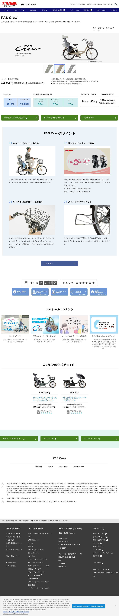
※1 (27, 96)
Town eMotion (63, 535)
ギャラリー (98, 543)
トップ (6, 10)
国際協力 (31, 581)
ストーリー (98, 546)
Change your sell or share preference (15, 614)
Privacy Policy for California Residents (16, 612)
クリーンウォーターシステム (38, 578)
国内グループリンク (101, 566)
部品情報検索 (11, 559)
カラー (82, 28)
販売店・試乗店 (59, 10)
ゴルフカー (32, 552)
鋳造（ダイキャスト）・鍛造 (38, 562)
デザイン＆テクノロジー (103, 549)
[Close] (115, 605)
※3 (113, 91)
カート (8, 543)
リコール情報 (81, 4)
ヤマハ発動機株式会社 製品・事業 (11, 517)
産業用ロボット (34, 536)
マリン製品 (10, 536)
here (22, 605)
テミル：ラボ (63, 538)
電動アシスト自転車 (13, 533)
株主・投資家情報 (100, 536)
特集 (43, 10)
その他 (112, 10)
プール (30, 540)
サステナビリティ (100, 533)
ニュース (97, 540)
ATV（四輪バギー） (13, 552)
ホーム (73, 4)
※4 (116, 99)
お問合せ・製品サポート (94, 4)
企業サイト (108, 4)
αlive (60, 557)
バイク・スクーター (13, 530)
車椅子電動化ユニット (14, 540)
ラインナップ (17, 10)
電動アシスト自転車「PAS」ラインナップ (54, 517)
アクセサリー (108, 28)
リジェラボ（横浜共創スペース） (70, 550)
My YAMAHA (101, 10)
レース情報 (98, 559)
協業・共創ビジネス (66, 530)
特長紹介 (72, 28)
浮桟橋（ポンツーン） (36, 546)
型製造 (30, 543)
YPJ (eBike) (33, 10)
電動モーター (33, 575)
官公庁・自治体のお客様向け (70, 525)
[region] (59, 606)
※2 (51, 91)
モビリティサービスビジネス (38, 584)
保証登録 (88, 10)
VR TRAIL (62, 560)
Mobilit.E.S (62, 563)
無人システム (33, 549)
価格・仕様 (94, 28)
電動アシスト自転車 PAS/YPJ (31, 517)
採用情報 (97, 552)
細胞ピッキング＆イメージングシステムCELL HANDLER (36, 568)
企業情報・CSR (100, 530)
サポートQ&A (74, 10)
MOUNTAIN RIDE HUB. (67, 553)
